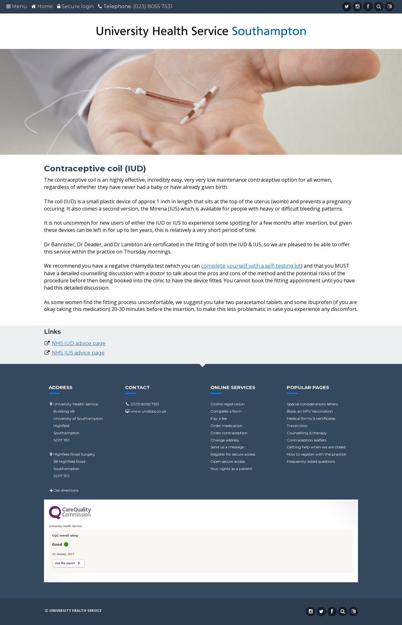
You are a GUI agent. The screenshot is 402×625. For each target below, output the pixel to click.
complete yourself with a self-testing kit (251, 266)
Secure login (78, 6)
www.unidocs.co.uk (145, 411)
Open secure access (227, 461)
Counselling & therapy (307, 432)
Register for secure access (232, 454)
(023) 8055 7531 (152, 6)
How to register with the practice (316, 454)
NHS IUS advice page (78, 353)
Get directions (63, 490)
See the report (65, 563)
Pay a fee (218, 418)
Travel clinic (297, 425)
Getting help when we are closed (316, 447)
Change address (224, 440)
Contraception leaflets (306, 440)
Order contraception (228, 432)
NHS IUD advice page (79, 343)
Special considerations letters (312, 404)
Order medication (226, 425)
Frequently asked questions (311, 461)
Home (45, 6)
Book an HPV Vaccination (310, 411)
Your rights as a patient (231, 468)
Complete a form (226, 411)
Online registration (227, 404)
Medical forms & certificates (311, 418)
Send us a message (227, 447)
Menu (19, 6)
